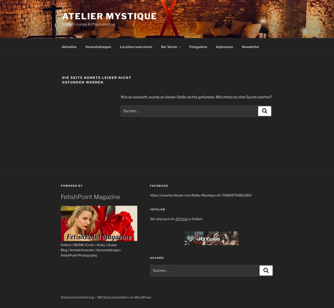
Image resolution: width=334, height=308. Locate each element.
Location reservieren (136, 47)
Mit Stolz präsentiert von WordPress (124, 297)
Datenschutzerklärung (77, 297)
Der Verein (171, 47)
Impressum (224, 47)
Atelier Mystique (109, 16)
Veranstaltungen (98, 47)
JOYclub (181, 219)
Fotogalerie (198, 47)
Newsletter (250, 47)
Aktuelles (69, 47)
